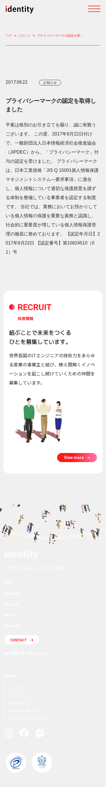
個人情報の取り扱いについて (27, 654)
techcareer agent (21, 711)
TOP (9, 35)
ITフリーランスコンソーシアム (31, 696)
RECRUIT (12, 626)
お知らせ (24, 35)
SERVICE (12, 605)
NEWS (9, 615)
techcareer (16, 703)
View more (74, 457)
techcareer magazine (24, 718)
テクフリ (15, 687)
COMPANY (13, 594)
